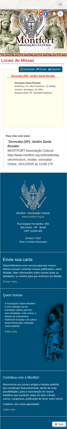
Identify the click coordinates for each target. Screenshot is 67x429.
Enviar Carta (10, 281)
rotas (52, 86)
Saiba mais (11, 331)
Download (27, 69)
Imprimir (54, 69)
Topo (59, 424)
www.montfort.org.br (33, 216)
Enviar (41, 69)
